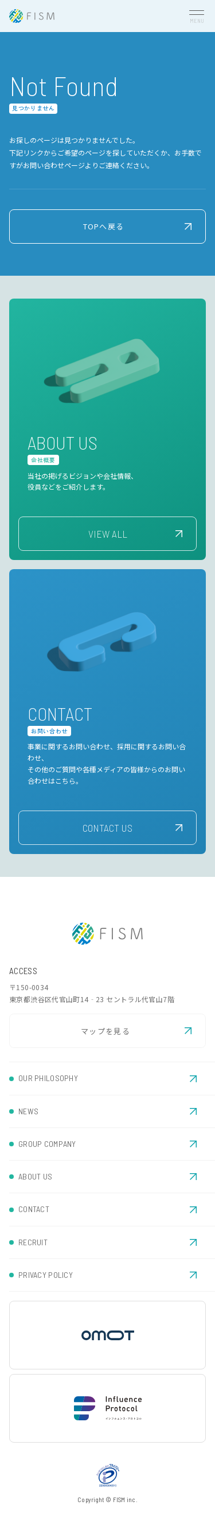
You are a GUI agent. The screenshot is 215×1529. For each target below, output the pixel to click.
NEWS (28, 1111)
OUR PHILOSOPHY (48, 1078)
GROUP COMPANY (47, 1144)
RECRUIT (33, 1242)
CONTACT (33, 1209)
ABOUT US (35, 1176)
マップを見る (105, 1031)
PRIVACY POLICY (45, 1275)
